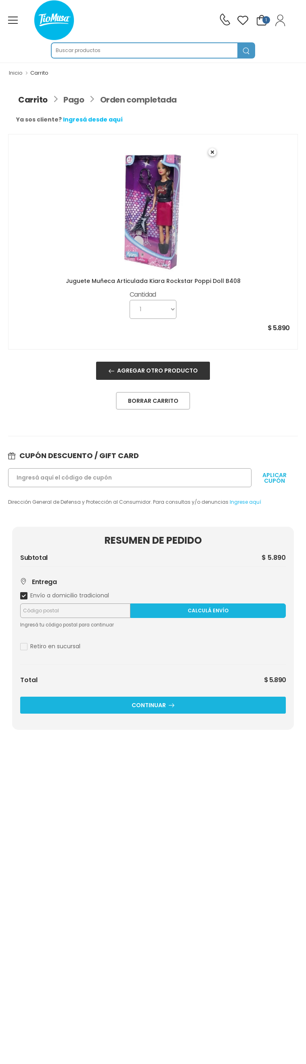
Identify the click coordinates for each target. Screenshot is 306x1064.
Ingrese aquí (245, 501)
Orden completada (138, 99)
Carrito (33, 99)
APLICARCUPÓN (274, 478)
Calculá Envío (208, 610)
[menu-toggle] (13, 20)
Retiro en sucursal (55, 646)
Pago (73, 99)
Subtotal (34, 558)
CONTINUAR (149, 705)
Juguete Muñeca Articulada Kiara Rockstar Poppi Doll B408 (153, 281)
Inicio (16, 73)
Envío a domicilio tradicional (69, 595)
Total (29, 680)
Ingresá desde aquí (93, 119)
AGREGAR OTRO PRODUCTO (157, 371)
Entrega (38, 581)
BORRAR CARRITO (153, 401)
